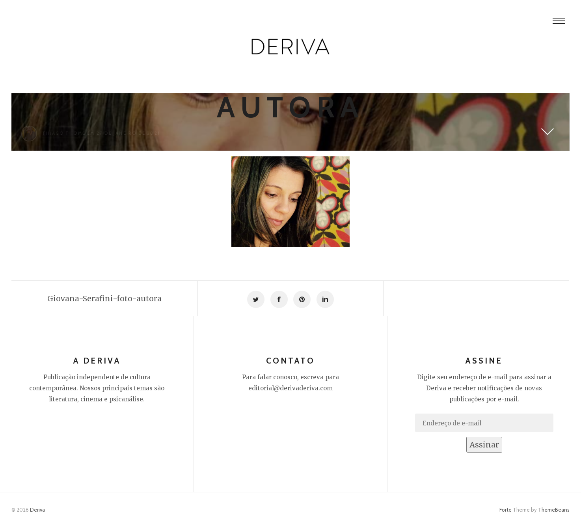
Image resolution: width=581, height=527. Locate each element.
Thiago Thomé (64, 133)
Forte (505, 510)
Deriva (37, 510)
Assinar (484, 444)
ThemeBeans (554, 510)
